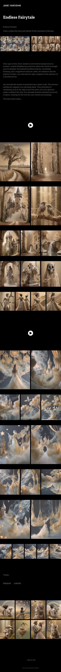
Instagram (7, 583)
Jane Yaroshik (12, 5)
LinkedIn (17, 583)
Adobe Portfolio (34, 668)
